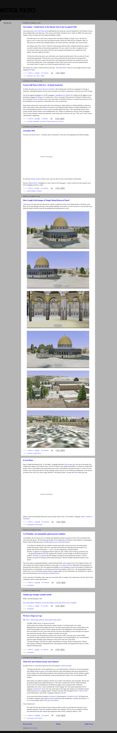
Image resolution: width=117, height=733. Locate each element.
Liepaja (32, 70)
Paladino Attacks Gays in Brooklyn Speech (56, 542)
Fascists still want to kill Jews (46, 89)
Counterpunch (37, 689)
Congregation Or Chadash (62, 95)
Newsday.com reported (39, 555)
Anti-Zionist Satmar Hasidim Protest (48, 573)
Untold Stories (62, 67)
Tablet (25, 107)
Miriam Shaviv (33, 183)
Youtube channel (35, 179)
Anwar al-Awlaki (38, 99)
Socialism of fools (72, 696)
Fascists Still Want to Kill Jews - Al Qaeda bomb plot (43, 85)
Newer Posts (27, 724)
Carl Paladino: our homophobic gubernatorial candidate (44, 534)
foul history (52, 696)
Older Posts (89, 724)
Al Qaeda (29, 121)
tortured (76, 472)
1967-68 (63, 693)
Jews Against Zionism (65, 565)
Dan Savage (68, 464)
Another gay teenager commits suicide (37, 595)
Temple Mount (37, 453)
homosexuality (38, 524)
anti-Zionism (38, 718)
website (44, 111)
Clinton (83, 516)
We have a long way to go (32, 616)
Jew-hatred (43, 121)
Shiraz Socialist (66, 665)
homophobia (36, 121)
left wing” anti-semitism (51, 700)
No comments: (45, 73)
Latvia (38, 75)
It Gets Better (28, 460)
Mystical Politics (17, 10)
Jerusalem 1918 (29, 131)
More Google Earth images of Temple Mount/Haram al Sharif (46, 200)
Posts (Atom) (33, 728)
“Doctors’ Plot (83, 691)
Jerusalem (39, 191)
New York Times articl (41, 31)
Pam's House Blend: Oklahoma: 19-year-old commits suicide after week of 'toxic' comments (49, 603)
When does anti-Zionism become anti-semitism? (41, 662)
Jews (34, 75)
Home (58, 724)
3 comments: (45, 118)
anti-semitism (30, 718)
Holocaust (30, 75)
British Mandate (31, 191)
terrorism (60, 121)
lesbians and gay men (52, 121)
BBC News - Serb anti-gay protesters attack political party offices (42, 620)
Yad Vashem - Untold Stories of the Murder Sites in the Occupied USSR (50, 27)
